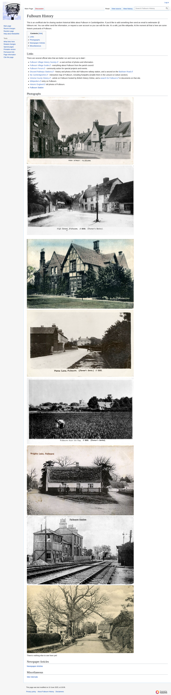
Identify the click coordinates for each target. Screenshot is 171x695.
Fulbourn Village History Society (43, 62)
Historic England (36, 84)
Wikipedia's (34, 81)
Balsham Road (125, 72)
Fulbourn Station (37, 88)
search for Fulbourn (109, 78)
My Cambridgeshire (38, 75)
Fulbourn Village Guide (39, 65)
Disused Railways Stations (41, 72)
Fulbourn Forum (36, 68)
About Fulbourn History (46, 692)
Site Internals (32, 677)
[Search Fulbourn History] (152, 8)
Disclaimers (60, 692)
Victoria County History (39, 78)
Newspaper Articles (35, 666)
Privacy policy (31, 692)
